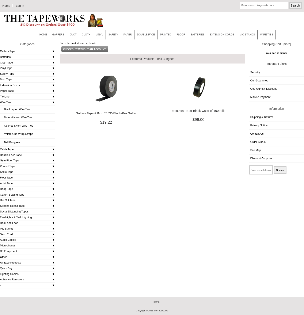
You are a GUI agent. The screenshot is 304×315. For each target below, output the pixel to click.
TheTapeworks (161, 311)
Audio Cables (8, 239)
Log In (20, 5)
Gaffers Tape (7, 51)
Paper (128, 34)
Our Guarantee (259, 80)
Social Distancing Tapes (14, 211)
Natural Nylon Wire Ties (16, 117)
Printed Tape (7, 166)
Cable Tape (7, 149)
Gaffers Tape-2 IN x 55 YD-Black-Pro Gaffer (106, 113)
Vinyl (99, 34)
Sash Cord (6, 234)
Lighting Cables (9, 274)
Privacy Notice (258, 125)
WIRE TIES (266, 34)
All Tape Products (10, 262)
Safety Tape (7, 73)
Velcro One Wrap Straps (17, 133)
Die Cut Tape (7, 200)
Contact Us (257, 133)
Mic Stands (6, 228)
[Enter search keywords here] (264, 5)
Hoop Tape (6, 189)
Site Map (255, 150)
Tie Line (5, 96)
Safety (113, 34)
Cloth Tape (6, 62)
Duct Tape (6, 79)
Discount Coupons (261, 158)
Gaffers (58, 34)
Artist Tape (6, 183)
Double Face (146, 34)
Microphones (7, 245)
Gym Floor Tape (9, 160)
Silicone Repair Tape (12, 205)
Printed (165, 34)
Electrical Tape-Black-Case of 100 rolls (198, 110)
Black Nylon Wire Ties (15, 109)
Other (3, 256)
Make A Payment (260, 97)
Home (6, 5)
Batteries (197, 34)
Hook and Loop (9, 222)
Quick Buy (6, 268)
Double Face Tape (11, 155)
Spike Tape (6, 171)
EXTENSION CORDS (222, 34)
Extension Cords (10, 85)
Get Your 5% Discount (263, 88)
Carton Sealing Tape (12, 194)
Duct (72, 34)
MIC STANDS (247, 34)
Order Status (258, 141)
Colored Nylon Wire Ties (17, 125)
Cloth (86, 34)
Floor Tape (6, 177)
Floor (180, 34)
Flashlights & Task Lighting (16, 217)
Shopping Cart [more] (276, 44)
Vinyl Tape (6, 68)
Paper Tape (7, 90)
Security (255, 72)
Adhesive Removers (12, 279)
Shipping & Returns (262, 117)
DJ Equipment (8, 251)
